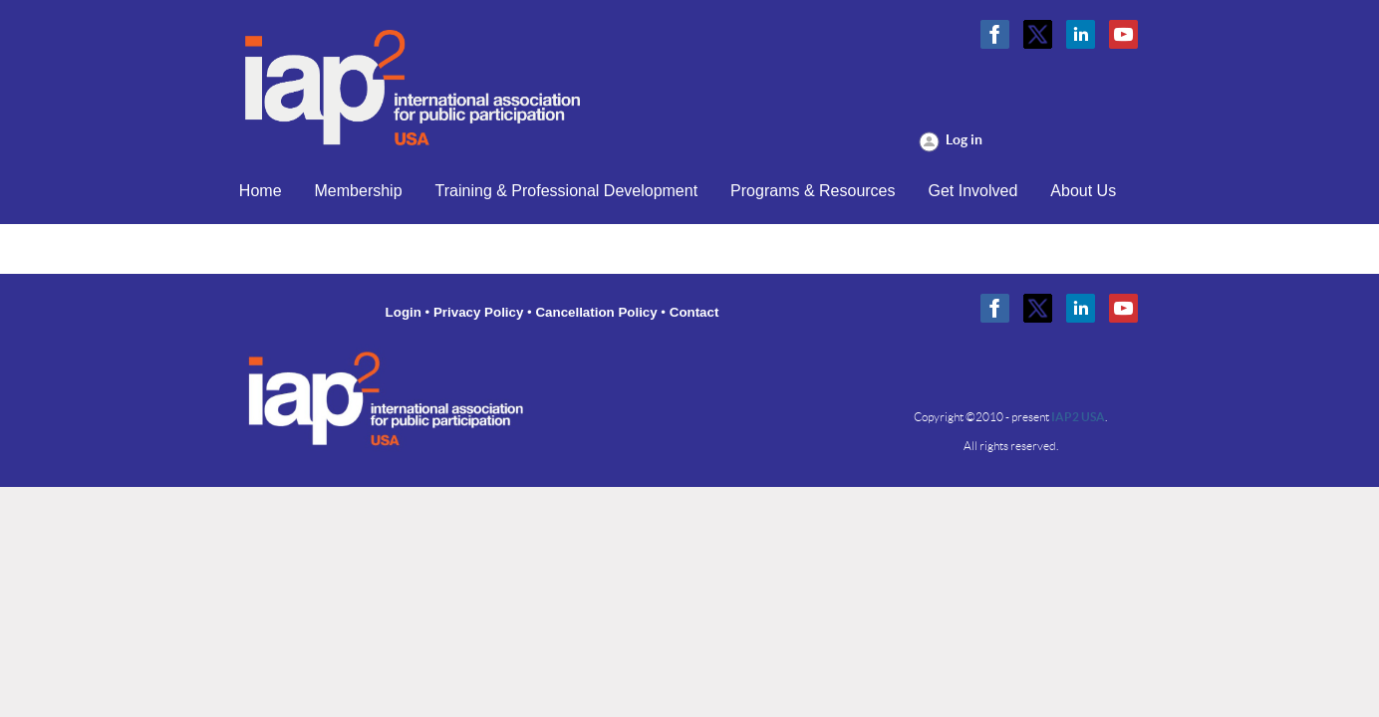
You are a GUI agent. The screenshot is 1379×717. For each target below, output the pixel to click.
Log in (964, 139)
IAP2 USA (1078, 416)
